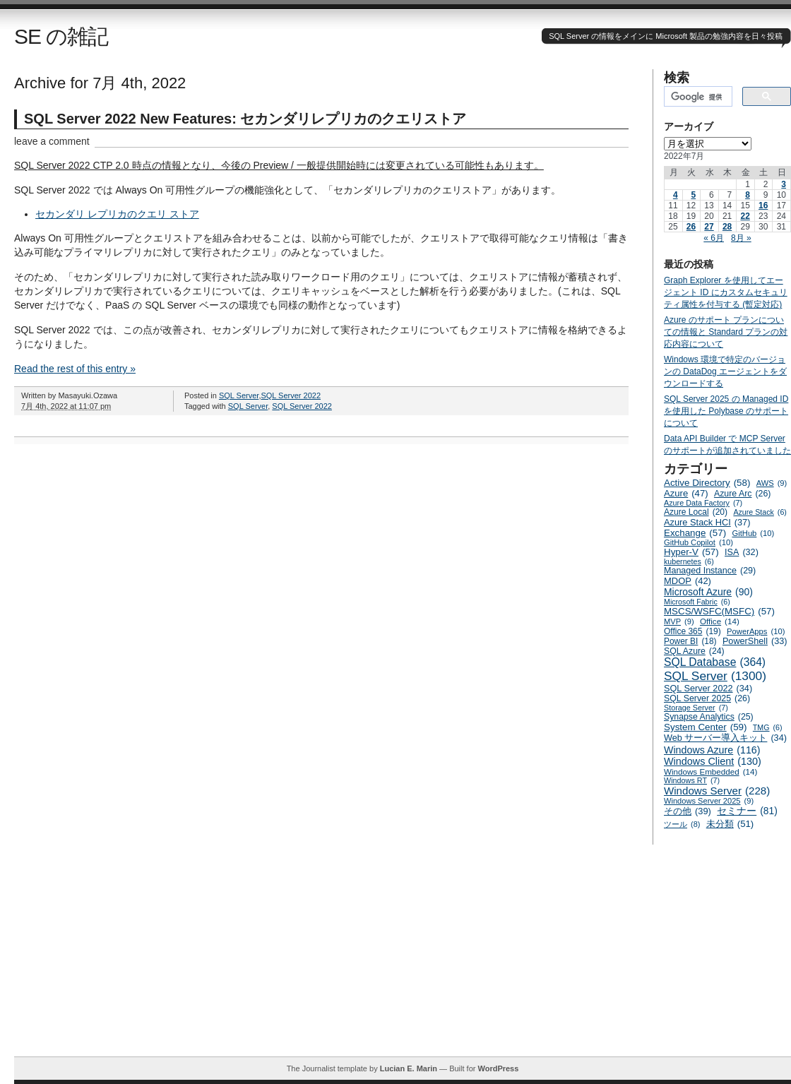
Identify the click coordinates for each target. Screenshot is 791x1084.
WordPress (497, 1068)
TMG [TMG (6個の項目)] (768, 727)
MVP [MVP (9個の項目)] (679, 621)
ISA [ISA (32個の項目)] (742, 552)
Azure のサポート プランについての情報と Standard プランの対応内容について (725, 332)
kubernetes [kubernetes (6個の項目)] (689, 561)
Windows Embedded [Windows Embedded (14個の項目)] (710, 771)
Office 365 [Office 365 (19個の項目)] (692, 631)
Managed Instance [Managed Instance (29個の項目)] (710, 571)
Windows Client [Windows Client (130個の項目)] (712, 761)
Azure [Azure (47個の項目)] (686, 493)
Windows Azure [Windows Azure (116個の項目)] (712, 750)
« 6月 (713, 238)
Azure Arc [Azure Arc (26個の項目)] (742, 494)
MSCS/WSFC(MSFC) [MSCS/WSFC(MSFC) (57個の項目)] (719, 611)
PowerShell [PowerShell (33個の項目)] (754, 641)
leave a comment (52, 141)
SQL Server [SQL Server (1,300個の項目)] (715, 676)
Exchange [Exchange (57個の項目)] (695, 533)
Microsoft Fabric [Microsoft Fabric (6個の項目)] (697, 601)
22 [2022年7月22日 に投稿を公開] (744, 216)
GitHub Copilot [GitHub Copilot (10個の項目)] (698, 542)
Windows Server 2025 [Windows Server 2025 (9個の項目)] (709, 801)
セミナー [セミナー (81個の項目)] (747, 811)
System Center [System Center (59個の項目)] (705, 727)
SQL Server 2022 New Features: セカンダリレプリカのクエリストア (245, 118)
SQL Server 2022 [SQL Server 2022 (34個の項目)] (708, 688)
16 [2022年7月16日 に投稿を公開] (763, 205)
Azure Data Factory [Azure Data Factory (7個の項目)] (703, 503)
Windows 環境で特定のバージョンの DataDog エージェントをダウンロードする (725, 371)
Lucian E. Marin (408, 1068)
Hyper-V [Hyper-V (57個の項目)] (691, 552)
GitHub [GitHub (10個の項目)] (753, 533)
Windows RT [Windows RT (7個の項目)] (692, 780)
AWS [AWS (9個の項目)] (771, 483)
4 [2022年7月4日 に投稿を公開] (675, 195)
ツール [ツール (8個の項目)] (682, 824)
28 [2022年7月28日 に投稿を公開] (727, 227)
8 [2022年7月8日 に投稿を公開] (747, 195)
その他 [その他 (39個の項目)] (687, 811)
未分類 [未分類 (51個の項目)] (730, 823)
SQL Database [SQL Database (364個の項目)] (715, 662)
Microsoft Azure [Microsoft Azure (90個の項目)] (708, 591)
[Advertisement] (403, 957)
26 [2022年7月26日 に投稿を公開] (691, 227)
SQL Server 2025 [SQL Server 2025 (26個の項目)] (707, 698)
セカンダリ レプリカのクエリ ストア (117, 214)
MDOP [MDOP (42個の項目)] (687, 581)
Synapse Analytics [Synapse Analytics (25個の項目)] (709, 717)
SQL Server (238, 395)
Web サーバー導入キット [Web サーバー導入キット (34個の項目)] (725, 738)
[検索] (696, 96)
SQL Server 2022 (291, 395)
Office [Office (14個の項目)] (719, 621)
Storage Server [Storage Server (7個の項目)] (696, 707)
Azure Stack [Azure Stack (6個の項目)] (759, 512)
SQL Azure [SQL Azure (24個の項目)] (694, 651)
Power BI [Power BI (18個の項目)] (690, 641)
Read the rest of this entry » (75, 368)
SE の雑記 (61, 36)
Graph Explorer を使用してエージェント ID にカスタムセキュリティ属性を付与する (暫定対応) (725, 292)
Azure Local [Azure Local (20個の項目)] (695, 512)
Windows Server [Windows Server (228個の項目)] (717, 791)
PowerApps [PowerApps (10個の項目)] (756, 631)
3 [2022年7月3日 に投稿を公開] (783, 184)
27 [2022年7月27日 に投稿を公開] (708, 227)
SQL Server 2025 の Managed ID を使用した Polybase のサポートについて (726, 411)
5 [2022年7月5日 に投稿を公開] (693, 195)
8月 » (741, 238)
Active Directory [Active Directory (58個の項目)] (707, 482)
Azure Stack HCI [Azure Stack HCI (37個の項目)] (707, 522)
